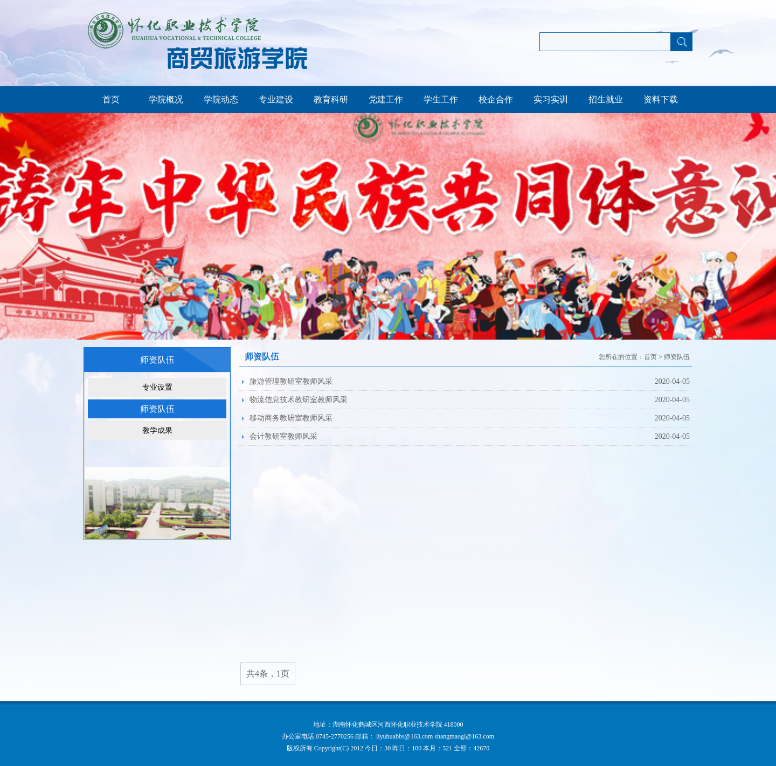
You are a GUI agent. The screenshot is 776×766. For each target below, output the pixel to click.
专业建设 (276, 99)
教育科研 (331, 99)
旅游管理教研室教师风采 (291, 381)
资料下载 (660, 99)
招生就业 (605, 99)
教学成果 (157, 430)
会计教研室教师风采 (283, 436)
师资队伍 (157, 408)
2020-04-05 (672, 381)
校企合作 (496, 99)
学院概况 (166, 99)
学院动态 (221, 99)
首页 (111, 99)
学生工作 (441, 99)
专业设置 (157, 387)
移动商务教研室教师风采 (291, 418)
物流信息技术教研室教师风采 (299, 400)
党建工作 (386, 99)
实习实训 (551, 99)
